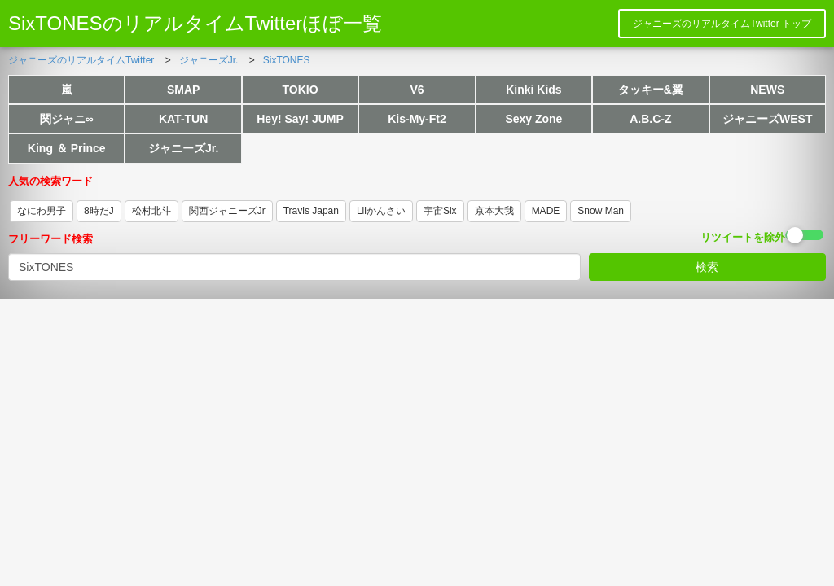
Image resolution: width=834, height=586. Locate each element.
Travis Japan (311, 210)
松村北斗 (151, 210)
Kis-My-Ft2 (417, 118)
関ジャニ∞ (67, 118)
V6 (417, 89)
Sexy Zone (533, 118)
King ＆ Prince (67, 148)
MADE (546, 210)
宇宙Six (440, 210)
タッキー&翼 (650, 89)
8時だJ (99, 210)
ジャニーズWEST (767, 118)
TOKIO (300, 89)
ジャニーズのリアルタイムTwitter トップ (722, 23)
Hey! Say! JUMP (300, 118)
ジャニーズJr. (183, 148)
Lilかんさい (381, 210)
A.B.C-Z (650, 118)
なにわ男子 (41, 210)
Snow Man (600, 210)
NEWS (767, 89)
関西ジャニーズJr (227, 210)
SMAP (183, 89)
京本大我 (494, 210)
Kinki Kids (533, 89)
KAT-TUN (183, 118)
